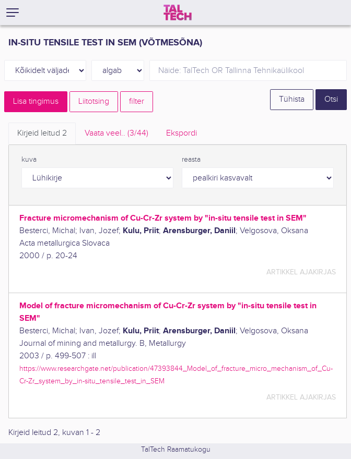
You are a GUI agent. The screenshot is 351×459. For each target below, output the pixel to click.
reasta (191, 159)
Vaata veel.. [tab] (116, 133)
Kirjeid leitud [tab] (42, 133)
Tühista (292, 99)
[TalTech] (177, 12)
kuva (29, 159)
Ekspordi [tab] (181, 133)
